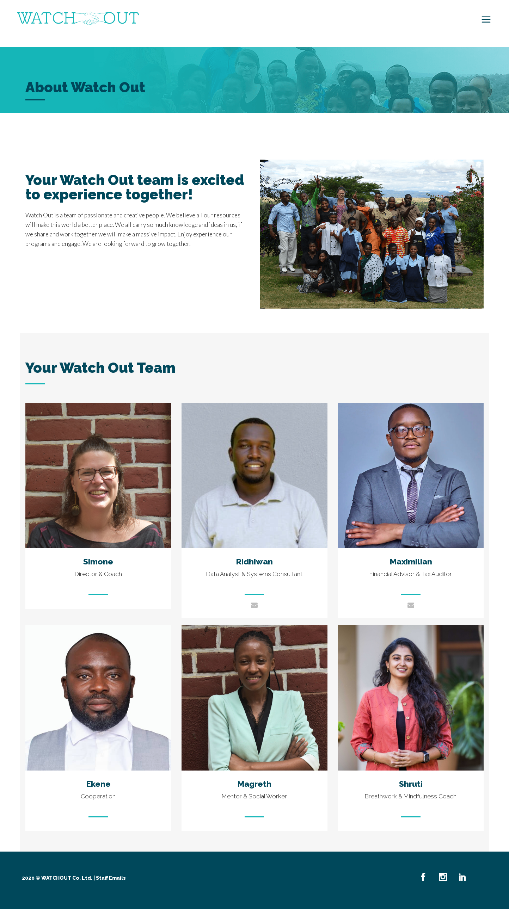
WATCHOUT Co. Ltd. (66, 878)
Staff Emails (111, 878)
